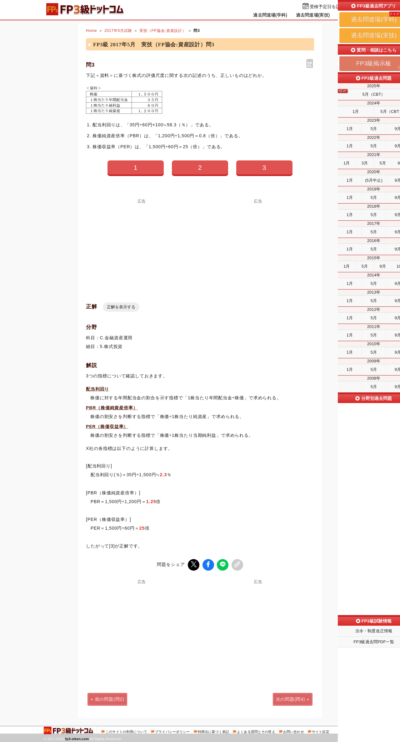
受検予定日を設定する (332, 6)
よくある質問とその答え (256, 731)
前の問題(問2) (109, 698)
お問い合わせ (293, 731)
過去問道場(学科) (270, 15)
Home (91, 30)
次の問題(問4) (290, 698)
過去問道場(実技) (313, 15)
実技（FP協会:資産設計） (162, 30)
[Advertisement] (141, 247)
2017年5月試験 (118, 30)
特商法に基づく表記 (213, 731)
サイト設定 (320, 731)
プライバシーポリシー (172, 731)
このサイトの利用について (126, 731)
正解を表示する (121, 307)
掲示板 (345, 15)
